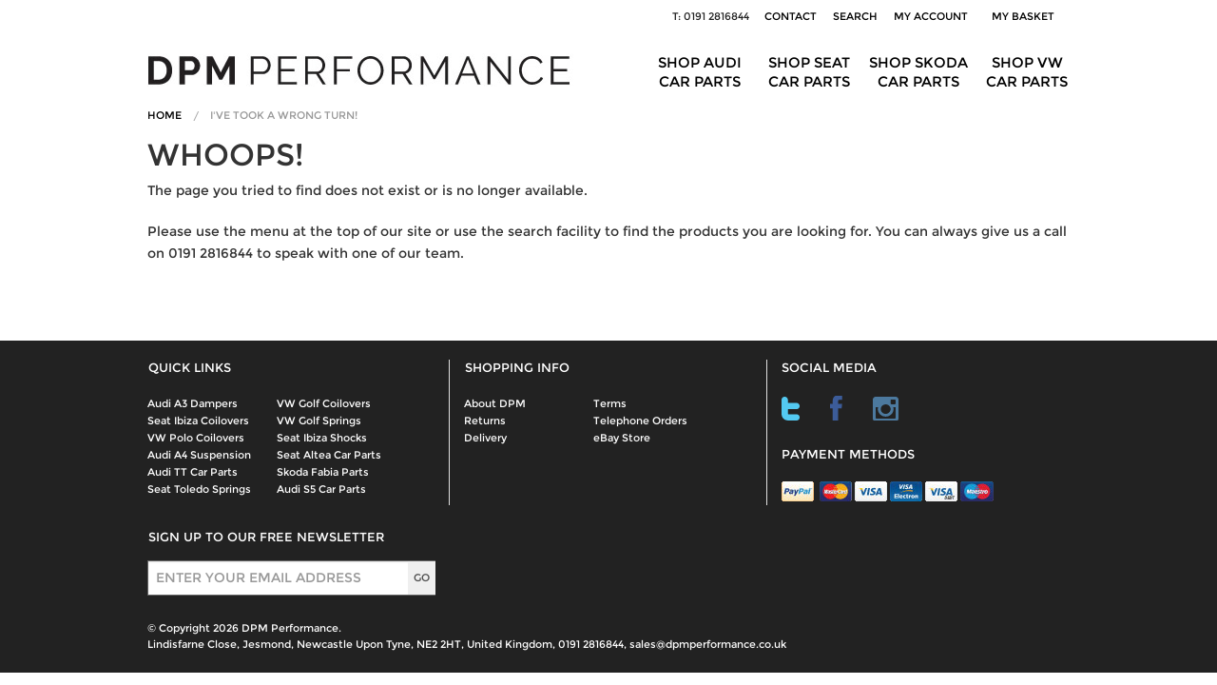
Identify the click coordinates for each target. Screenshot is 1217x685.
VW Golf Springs (319, 420)
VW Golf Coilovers (324, 403)
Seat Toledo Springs (199, 489)
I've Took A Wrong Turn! (283, 115)
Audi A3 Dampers (192, 403)
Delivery (485, 437)
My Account (931, 16)
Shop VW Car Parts (1027, 71)
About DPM (495, 403)
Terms (610, 403)
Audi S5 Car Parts (321, 489)
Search (855, 16)
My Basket (1026, 16)
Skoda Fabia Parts (323, 472)
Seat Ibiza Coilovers (198, 420)
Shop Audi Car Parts (700, 71)
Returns (485, 420)
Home (164, 115)
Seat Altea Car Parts (329, 454)
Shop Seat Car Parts (809, 71)
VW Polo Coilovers (195, 437)
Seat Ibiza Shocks (322, 437)
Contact (790, 16)
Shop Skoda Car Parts (918, 71)
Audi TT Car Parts (192, 472)
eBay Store (621, 437)
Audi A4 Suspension (199, 454)
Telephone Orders (640, 420)
